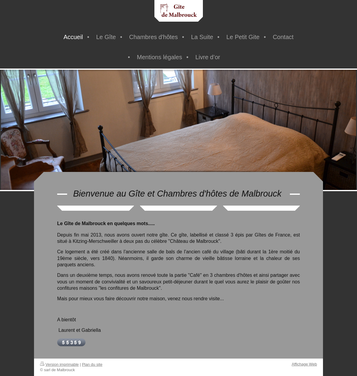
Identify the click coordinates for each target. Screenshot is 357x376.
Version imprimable (59, 364)
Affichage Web (304, 364)
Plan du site (92, 364)
